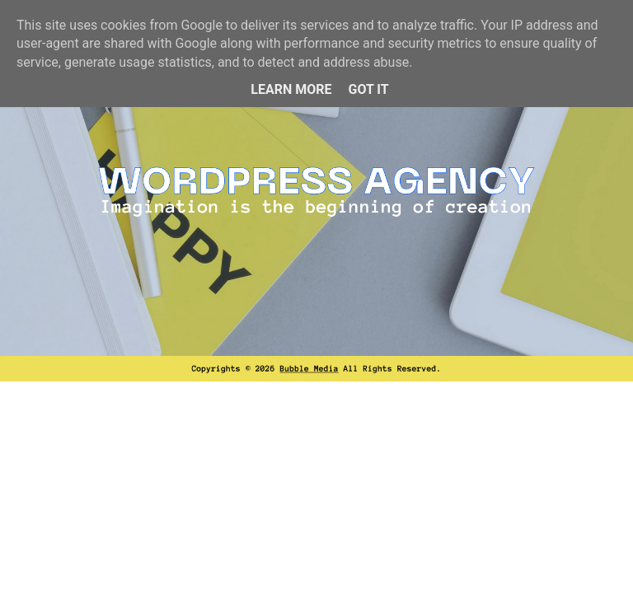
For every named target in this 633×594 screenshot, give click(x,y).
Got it (368, 89)
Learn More (291, 89)
